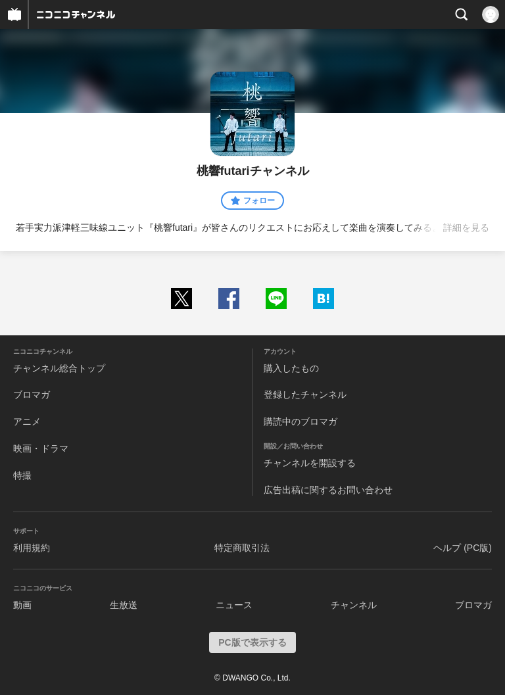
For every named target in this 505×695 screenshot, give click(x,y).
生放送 (123, 605)
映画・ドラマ (40, 448)
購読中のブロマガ (300, 421)
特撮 (22, 475)
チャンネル (354, 605)
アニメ (27, 421)
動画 (22, 605)
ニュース (234, 605)
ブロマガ (31, 394)
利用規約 (31, 547)
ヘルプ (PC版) (462, 547)
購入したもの (291, 368)
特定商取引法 (242, 547)
